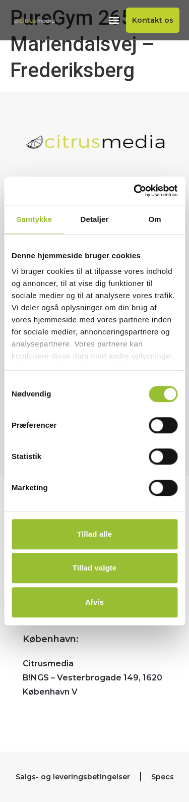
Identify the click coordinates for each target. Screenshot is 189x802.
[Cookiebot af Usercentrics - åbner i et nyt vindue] (134, 190)
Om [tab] (155, 219)
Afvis (94, 602)
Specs (162, 776)
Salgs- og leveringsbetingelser (73, 776)
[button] (113, 20)
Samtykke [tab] (34, 219)
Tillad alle (94, 534)
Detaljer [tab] (95, 219)
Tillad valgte (95, 567)
